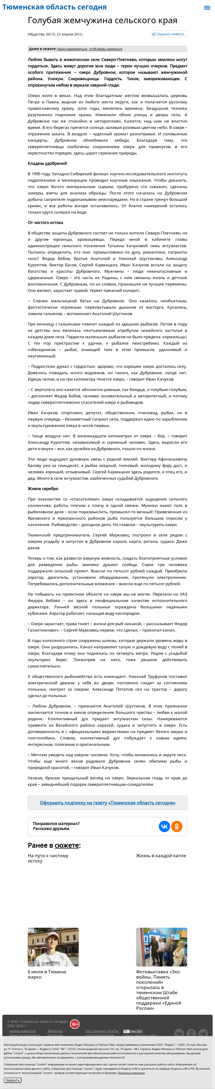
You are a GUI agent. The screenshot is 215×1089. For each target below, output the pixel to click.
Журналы (55, 1031)
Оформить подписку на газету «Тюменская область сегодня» (107, 803)
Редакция (55, 1035)
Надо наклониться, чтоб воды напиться (89, 49)
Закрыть (12, 1080)
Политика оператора (131, 1073)
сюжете (67, 845)
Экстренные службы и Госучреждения (102, 1033)
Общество (36, 34)
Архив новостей (22, 1031)
